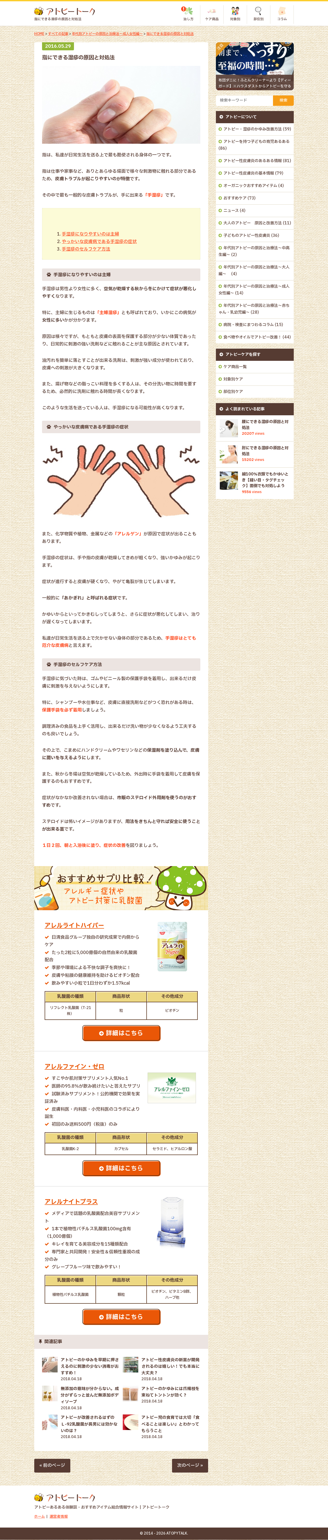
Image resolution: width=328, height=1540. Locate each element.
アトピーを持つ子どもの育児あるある (256, 142)
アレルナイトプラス (72, 1202)
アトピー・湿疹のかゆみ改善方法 (252, 129)
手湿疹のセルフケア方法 (86, 249)
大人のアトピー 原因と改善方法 (252, 223)
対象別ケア (233, 379)
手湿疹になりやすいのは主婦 (90, 234)
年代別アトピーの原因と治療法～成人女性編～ (111, 34)
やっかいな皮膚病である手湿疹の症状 (99, 241)
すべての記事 (59, 34)
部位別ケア (233, 392)
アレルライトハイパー (76, 925)
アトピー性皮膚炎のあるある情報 (252, 161)
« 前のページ (52, 1466)
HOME (39, 34)
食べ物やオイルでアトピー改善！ (252, 337)
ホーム (39, 1517)
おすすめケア (235, 198)
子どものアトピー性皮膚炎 (246, 236)
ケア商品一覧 (235, 367)
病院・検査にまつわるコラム (248, 325)
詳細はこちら (125, 1033)
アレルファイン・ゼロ (76, 1067)
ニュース (231, 211)
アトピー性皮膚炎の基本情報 (248, 173)
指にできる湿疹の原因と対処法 (178, 34)
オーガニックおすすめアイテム (250, 186)
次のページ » (190, 1466)
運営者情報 (59, 1517)
